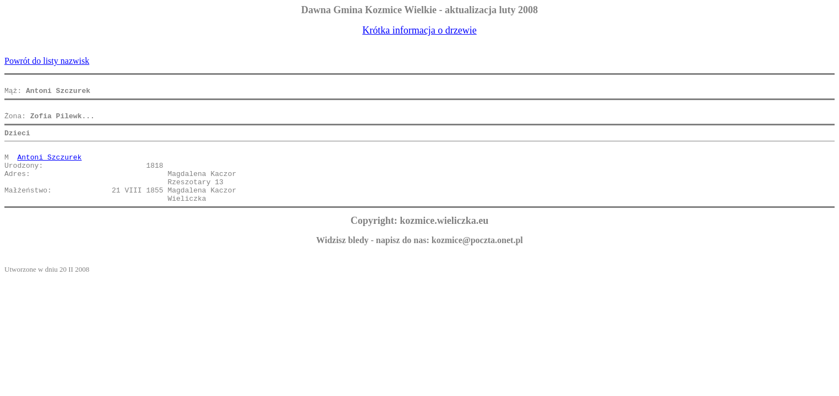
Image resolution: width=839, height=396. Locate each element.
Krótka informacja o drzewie (419, 30)
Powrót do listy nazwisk (46, 60)
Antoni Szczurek (49, 168)
